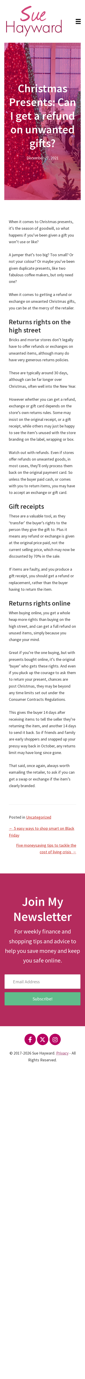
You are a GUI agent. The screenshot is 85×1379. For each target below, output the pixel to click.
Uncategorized (38, 817)
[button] (30, 1039)
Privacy (62, 1053)
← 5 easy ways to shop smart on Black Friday (41, 832)
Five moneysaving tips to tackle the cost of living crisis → (46, 848)
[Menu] (78, 21)
